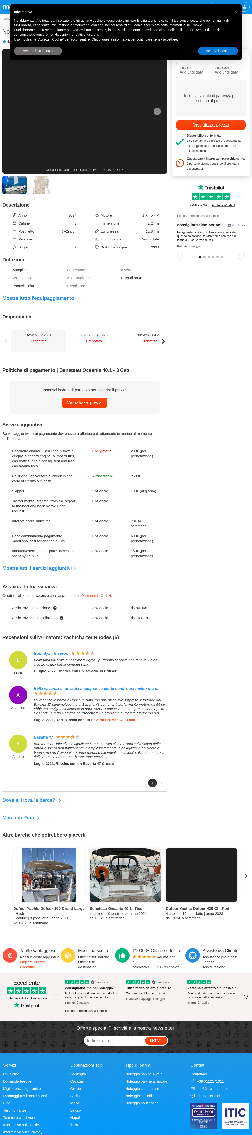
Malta (74, 1103)
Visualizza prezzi (85, 402)
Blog (6, 1103)
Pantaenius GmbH (96, 595)
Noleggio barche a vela (144, 1074)
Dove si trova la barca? (32, 800)
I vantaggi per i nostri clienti (25, 1096)
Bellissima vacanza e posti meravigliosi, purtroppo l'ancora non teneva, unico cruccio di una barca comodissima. (95, 662)
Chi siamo (11, 1074)
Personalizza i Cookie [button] (38, 51)
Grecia (75, 1088)
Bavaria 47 (43, 737)
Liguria (75, 1110)
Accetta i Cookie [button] (218, 51)
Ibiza (74, 1125)
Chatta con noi (205, 1096)
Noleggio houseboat (142, 1103)
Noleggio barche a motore (146, 1081)
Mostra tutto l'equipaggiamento (38, 298)
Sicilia (75, 1096)
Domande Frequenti (19, 1081)
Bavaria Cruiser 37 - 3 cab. (113, 720)
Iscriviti (156, 1040)
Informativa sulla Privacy (22, 1132)
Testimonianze (14, 1110)
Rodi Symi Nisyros (51, 653)
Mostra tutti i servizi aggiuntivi (39, 568)
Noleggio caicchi (139, 1096)
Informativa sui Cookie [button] (185, 25)
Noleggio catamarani (142, 1088)
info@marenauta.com (210, 1088)
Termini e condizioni (19, 1117)
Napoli (75, 1117)
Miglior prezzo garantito (22, 1088)
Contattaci (198, 1074)
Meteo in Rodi (21, 817)
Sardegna (78, 1074)
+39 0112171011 (207, 1081)
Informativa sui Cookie (21, 1125)
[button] (235, 11)
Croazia (76, 1081)
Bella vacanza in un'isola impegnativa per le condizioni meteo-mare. (96, 688)
